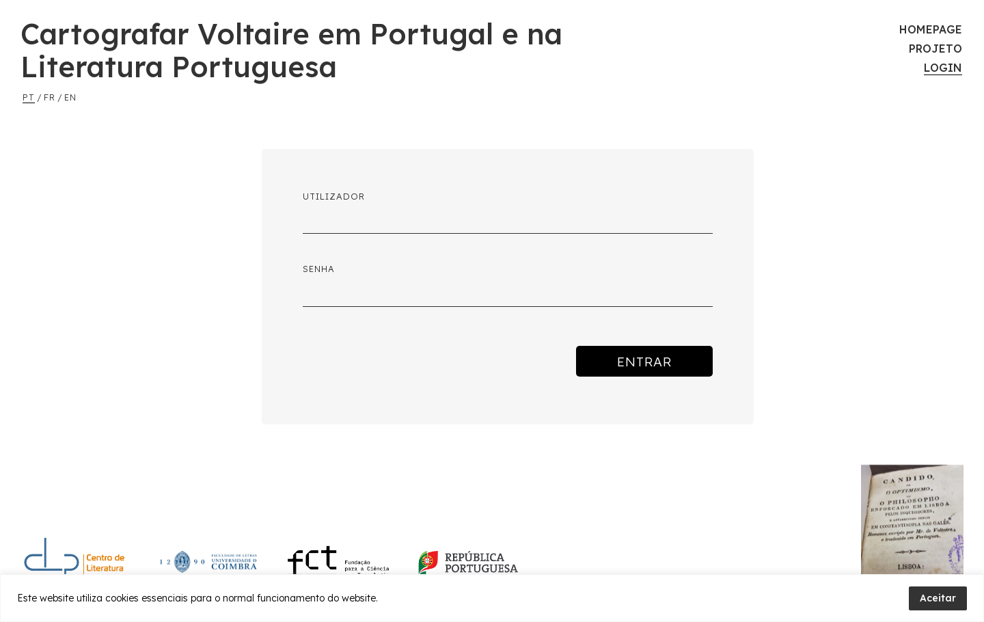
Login (943, 68)
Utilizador (334, 196)
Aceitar (938, 598)
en (70, 97)
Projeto (935, 48)
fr (49, 97)
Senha (319, 268)
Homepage (930, 29)
